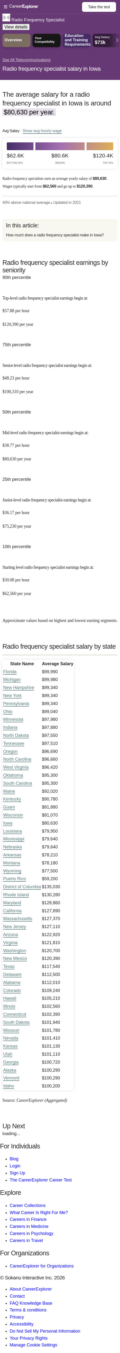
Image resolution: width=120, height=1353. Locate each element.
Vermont (11, 1078)
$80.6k (60, 158)
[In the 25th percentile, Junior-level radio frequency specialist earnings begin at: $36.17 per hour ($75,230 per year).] (60, 509)
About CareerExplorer (31, 1289)
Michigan (12, 679)
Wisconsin (13, 815)
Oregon (10, 751)
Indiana (10, 727)
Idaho (8, 1086)
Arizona (10, 934)
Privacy (17, 1317)
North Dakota (16, 735)
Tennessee (13, 743)
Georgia (11, 1062)
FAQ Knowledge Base (31, 1303)
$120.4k (103, 158)
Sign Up (17, 1173)
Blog (14, 1158)
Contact (17, 1296)
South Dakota (16, 1022)
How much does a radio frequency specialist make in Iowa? (55, 235)
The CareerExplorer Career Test (41, 1180)
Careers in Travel (26, 1240)
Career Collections (28, 1205)
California (12, 910)
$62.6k (15, 158)
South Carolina (17, 783)
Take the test (99, 7)
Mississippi (13, 838)
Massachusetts (17, 918)
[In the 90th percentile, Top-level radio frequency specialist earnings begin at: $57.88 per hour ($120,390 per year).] (60, 307)
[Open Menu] (43, 7)
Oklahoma (13, 775)
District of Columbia (22, 886)
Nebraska (12, 847)
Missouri (11, 1030)
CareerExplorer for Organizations (42, 1266)
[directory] (60, 230)
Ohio (7, 711)
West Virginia (16, 767)
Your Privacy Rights (29, 1338)
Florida (9, 671)
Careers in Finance (28, 1219)
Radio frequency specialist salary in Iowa (51, 68)
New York (12, 695)
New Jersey (14, 926)
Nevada (10, 1038)
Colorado (12, 990)
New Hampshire (18, 687)
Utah (7, 1054)
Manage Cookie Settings (33, 1345)
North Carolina (17, 759)
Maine (9, 791)
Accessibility (21, 1324)
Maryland (12, 902)
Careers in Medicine (29, 1226)
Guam (9, 807)
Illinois (9, 1006)
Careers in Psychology (31, 1233)
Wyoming (12, 871)
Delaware (12, 974)
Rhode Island (16, 894)
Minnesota (13, 719)
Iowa (7, 823)
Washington (14, 950)
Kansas (10, 1046)
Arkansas (12, 855)
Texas (9, 966)
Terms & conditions (28, 1310)
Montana (11, 863)
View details (16, 27)
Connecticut (14, 1014)
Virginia (10, 942)
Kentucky (12, 799)
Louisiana (12, 831)
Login (15, 1165)
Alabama (11, 982)
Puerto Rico (14, 878)
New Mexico (15, 958)
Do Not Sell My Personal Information (45, 1331)
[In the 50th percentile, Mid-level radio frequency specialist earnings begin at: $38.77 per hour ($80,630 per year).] (60, 442)
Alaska (9, 1070)
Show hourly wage (42, 131)
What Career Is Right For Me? (39, 1212)
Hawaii (9, 998)
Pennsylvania (16, 703)
